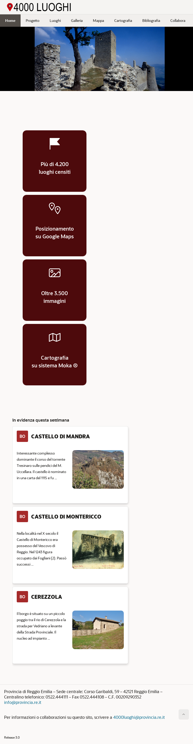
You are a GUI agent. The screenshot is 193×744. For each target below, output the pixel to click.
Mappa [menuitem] (98, 20)
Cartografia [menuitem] (123, 20)
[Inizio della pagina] (184, 714)
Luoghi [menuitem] (55, 20)
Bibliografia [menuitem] (151, 20)
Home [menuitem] (10, 20)
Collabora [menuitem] (177, 20)
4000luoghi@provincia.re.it (139, 717)
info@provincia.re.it (22, 702)
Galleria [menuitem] (77, 20)
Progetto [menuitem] (32, 20)
